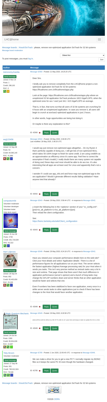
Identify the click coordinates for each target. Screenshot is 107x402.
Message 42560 (36, 72)
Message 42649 (36, 313)
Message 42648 (36, 251)
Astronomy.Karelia (11, 72)
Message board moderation (12, 50)
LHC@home (11, 39)
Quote (54, 133)
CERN (57, 399)
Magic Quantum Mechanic (17, 313)
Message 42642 (36, 139)
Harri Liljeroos (9, 252)
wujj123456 (8, 139)
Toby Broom (9, 353)
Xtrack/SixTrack (26, 47)
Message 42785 (36, 353)
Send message (10, 77)
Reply (46, 133)
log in (30, 58)
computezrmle (10, 201)
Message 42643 (36, 200)
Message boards (9, 47)
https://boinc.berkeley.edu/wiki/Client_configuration (54, 221)
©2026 (53, 399)
